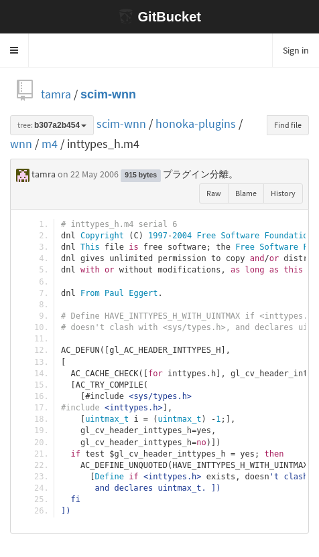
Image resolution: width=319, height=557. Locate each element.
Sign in (296, 50)
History (283, 193)
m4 (50, 143)
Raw (213, 193)
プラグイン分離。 (200, 174)
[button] (14, 50)
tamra (56, 94)
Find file (288, 125)
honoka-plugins (195, 123)
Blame (246, 193)
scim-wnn (108, 94)
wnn (21, 143)
